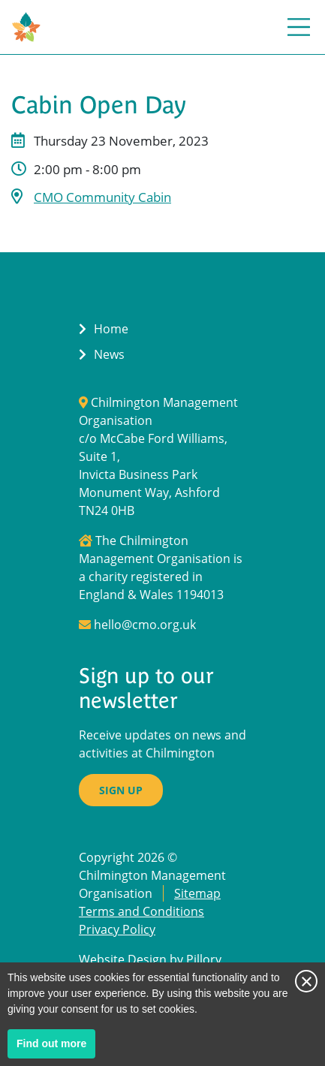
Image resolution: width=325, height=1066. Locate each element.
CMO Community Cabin (102, 197)
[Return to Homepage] (26, 27)
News (109, 354)
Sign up (121, 790)
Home (111, 329)
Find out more (56, 1046)
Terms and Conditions (141, 911)
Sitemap (197, 893)
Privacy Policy (117, 929)
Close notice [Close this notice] (306, 981)
